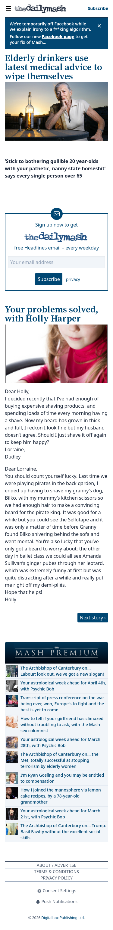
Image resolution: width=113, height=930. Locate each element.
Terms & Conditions (56, 871)
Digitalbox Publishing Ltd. (63, 917)
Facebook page (58, 36)
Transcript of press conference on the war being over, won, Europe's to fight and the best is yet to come (62, 704)
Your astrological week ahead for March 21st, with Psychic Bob (60, 814)
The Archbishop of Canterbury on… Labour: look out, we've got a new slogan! (62, 671)
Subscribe (49, 279)
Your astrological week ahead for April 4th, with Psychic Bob (63, 686)
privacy (73, 279)
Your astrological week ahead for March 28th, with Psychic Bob (60, 742)
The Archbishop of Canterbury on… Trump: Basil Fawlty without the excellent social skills (63, 831)
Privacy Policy (56, 878)
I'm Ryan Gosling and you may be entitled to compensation (62, 778)
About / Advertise (56, 865)
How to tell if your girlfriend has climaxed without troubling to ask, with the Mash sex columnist (62, 724)
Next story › (93, 617)
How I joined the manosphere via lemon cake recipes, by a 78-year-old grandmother (60, 796)
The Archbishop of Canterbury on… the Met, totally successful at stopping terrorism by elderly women (59, 760)
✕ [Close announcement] (99, 25)
